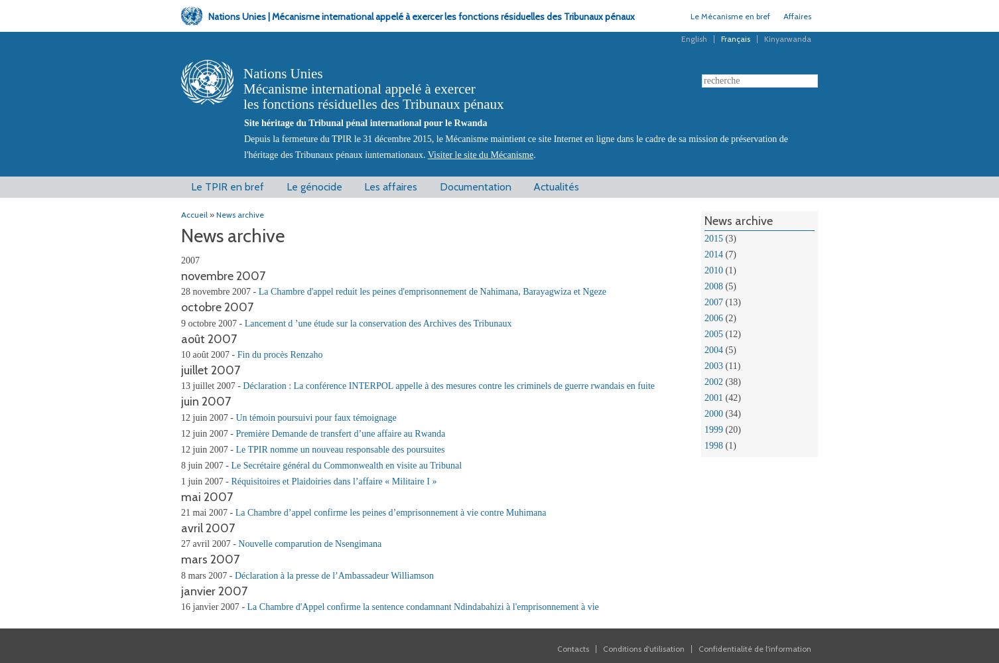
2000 (713, 414)
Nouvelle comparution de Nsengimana (309, 544)
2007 (713, 302)
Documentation (475, 187)
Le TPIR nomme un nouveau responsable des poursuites (339, 450)
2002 (713, 382)
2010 (713, 270)
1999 (713, 430)
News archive (240, 215)
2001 (713, 398)
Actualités (556, 187)
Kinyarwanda (787, 39)
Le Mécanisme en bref (730, 16)
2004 (713, 350)
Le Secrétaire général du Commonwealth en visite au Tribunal (346, 466)
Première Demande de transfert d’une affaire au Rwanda (340, 434)
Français (735, 39)
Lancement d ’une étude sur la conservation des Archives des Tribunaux (378, 324)
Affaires (797, 16)
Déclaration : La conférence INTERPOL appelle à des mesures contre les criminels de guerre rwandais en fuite (449, 386)
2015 (713, 239)
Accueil (194, 215)
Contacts (573, 649)
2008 (713, 286)
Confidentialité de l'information (755, 649)
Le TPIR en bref (227, 187)
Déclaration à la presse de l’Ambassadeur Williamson (334, 576)
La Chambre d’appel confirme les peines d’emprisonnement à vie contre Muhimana (391, 513)
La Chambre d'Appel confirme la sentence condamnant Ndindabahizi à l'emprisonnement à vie (423, 607)
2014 (713, 254)
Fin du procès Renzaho (280, 355)
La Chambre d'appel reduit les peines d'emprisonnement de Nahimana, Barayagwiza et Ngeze (432, 292)
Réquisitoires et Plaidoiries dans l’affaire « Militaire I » (333, 481)
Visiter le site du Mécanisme (480, 155)
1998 (713, 446)
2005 (713, 334)
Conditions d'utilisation (644, 649)
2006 (713, 318)
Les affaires (390, 187)
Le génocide (314, 187)
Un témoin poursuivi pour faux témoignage (315, 418)
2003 (713, 366)
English (694, 39)
